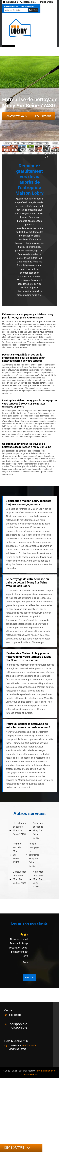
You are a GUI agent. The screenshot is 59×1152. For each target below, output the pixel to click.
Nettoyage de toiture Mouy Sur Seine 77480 (38, 879)
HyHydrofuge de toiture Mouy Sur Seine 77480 (19, 829)
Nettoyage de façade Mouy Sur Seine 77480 (38, 830)
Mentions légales (46, 1070)
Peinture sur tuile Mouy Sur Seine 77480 (17, 853)
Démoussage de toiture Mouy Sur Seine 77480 (19, 877)
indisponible (10, 2)
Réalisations (43, 116)
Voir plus (29, 977)
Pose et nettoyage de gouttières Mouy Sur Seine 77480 (34, 854)
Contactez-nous (16, 116)
